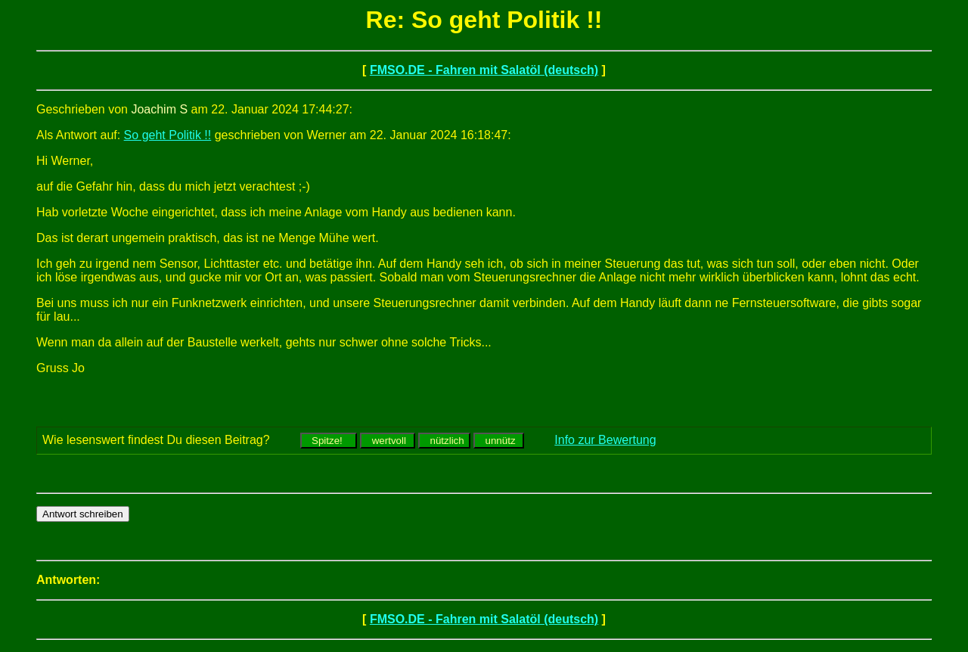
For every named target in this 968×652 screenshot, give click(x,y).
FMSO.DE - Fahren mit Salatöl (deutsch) (484, 70)
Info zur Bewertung (605, 439)
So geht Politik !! (168, 135)
